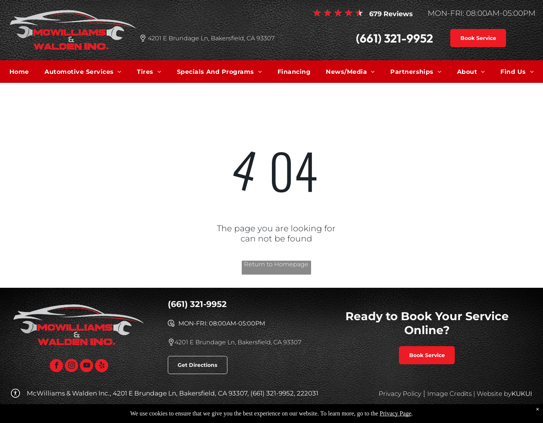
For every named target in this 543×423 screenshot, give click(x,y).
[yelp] (101, 366)
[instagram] (71, 366)
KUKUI (521, 393)
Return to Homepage (276, 264)
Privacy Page (395, 413)
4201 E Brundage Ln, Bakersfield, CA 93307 (211, 38)
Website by (494, 393)
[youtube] (86, 366)
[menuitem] (19, 71)
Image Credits (449, 393)
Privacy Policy (400, 393)
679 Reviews (391, 14)
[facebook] (56, 366)
